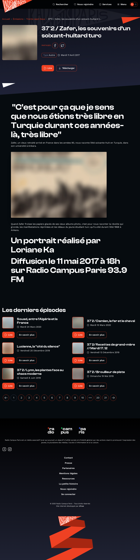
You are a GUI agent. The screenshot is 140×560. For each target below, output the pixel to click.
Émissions (18, 19)
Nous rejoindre (83, 4)
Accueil (6, 19)
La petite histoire (70, 483)
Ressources (69, 478)
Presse (70, 463)
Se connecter (69, 494)
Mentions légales (69, 473)
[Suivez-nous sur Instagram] (10, 449)
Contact (69, 457)
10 (82, 397)
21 (105, 397)
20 (97, 397)
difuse (81, 506)
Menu (121, 4)
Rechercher (60, 4)
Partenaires (69, 468)
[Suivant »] (113, 398)
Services (105, 4)
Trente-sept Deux (35, 19)
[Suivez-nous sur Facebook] (4, 449)
